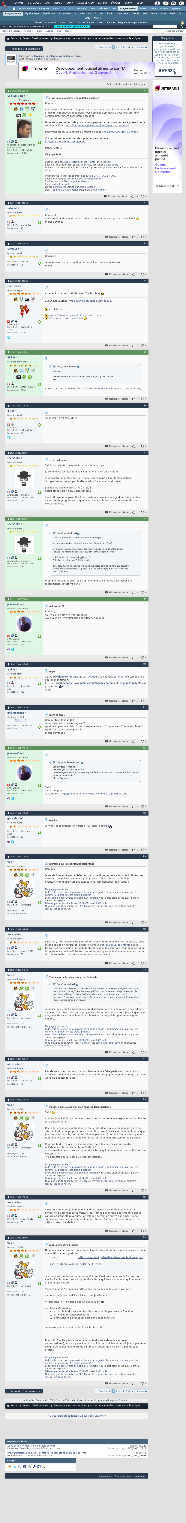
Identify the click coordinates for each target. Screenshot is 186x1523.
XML (87, 18)
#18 (144, 1099)
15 (30, 914)
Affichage (139, 84)
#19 (144, 1197)
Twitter (92, 162)
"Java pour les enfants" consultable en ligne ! (32, 1445)
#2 (145, 202)
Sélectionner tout (88, 1257)
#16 (144, 969)
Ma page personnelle (56, 889)
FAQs (52, 1400)
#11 (144, 707)
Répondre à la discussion (24, 48)
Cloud (56, 8)
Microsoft (82, 8)
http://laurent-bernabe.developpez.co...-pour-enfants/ (109, 388)
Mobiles (164, 8)
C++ (82, 13)
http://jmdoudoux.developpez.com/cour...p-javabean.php (94, 793)
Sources (110, 22)
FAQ (47, 3)
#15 (144, 929)
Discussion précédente (63, 1416)
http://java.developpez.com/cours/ (65, 141)
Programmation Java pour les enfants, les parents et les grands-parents (98, 683)
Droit (128, 3)
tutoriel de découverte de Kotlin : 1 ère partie (73, 898)
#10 (144, 664)
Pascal (135, 13)
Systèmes (177, 8)
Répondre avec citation (115, 196)
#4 (145, 280)
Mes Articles (55, 309)
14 (137, 196)
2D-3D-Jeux (49, 13)
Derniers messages (11, 31)
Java (93, 8)
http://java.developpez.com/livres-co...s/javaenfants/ (97, 125)
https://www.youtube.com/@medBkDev (90, 301)
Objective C (123, 13)
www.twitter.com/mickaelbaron (72, 181)
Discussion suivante (92, 1416)
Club (139, 3)
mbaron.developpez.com (88, 178)
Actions (27, 31)
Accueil (38, 22)
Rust (163, 13)
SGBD (143, 8)
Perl (144, 13)
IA (64, 8)
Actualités (28, 1400)
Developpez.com (123, 1476)
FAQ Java (81, 167)
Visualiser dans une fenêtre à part (122, 1257)
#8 (145, 518)
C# (89, 13)
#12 (144, 747)
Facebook (105, 162)
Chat (69, 3)
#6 (145, 405)
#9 (145, 598)
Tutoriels (34, 3)
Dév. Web (104, 8)
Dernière (141, 47)
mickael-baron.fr (61, 184)
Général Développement (36, 38)
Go (101, 13)
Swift (172, 13)
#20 (144, 1237)
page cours (112, 164)
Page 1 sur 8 (105, 47)
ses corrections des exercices (120, 132)
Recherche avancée (174, 31)
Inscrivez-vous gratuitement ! (72, 26)
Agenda (49, 31)
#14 (144, 856)
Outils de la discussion (117, 84)
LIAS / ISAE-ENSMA (105, 176)
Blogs (58, 3)
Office (153, 8)
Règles (68, 31)
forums (126, 167)
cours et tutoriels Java (73, 318)
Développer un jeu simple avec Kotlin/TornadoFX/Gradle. (76, 903)
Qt (179, 13)
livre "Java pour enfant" (105, 471)
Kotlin (110, 13)
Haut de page (139, 1476)
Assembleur (65, 13)
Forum (62, 22)
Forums (18, 3)
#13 (144, 813)
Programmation (128, 8)
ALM (71, 8)
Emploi (102, 3)
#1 (145, 90)
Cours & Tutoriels (85, 22)
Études (116, 3)
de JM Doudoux (75, 676)
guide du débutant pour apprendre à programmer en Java (74, 315)
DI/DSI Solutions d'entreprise (34, 8)
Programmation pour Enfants (110, 1400)
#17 (144, 1058)
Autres (97, 18)
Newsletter (85, 3)
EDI (114, 8)
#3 (145, 243)
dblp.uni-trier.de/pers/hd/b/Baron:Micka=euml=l (79, 190)
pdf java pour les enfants (115, 945)
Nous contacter (105, 1476)
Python (154, 13)
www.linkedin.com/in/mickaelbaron (75, 187)
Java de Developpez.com (73, 162)
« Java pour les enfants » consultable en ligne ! (57, 56)
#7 (145, 452)
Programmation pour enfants (132, 22)
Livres (100, 22)
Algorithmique (32, 13)
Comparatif (50, 22)
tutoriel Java (121, 676)
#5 (145, 352)
